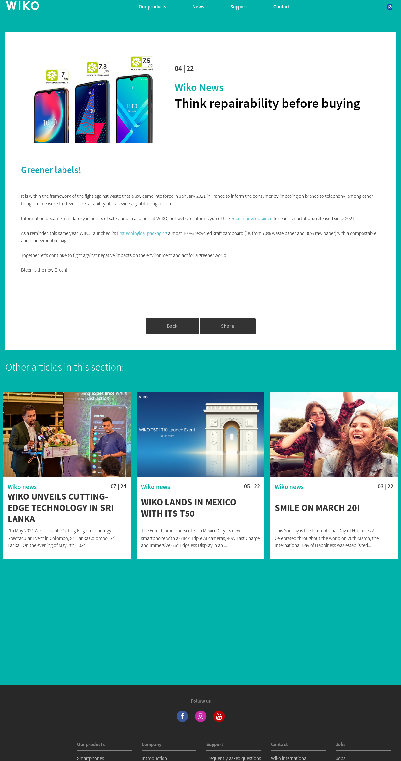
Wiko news (199, 87)
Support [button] (238, 6)
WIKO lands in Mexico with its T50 (188, 508)
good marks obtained (252, 218)
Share (227, 326)
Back (172, 326)
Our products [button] (152, 6)
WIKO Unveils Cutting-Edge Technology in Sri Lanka (60, 507)
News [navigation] (198, 6)
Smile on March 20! (317, 508)
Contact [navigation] (281, 6)
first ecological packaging (142, 233)
